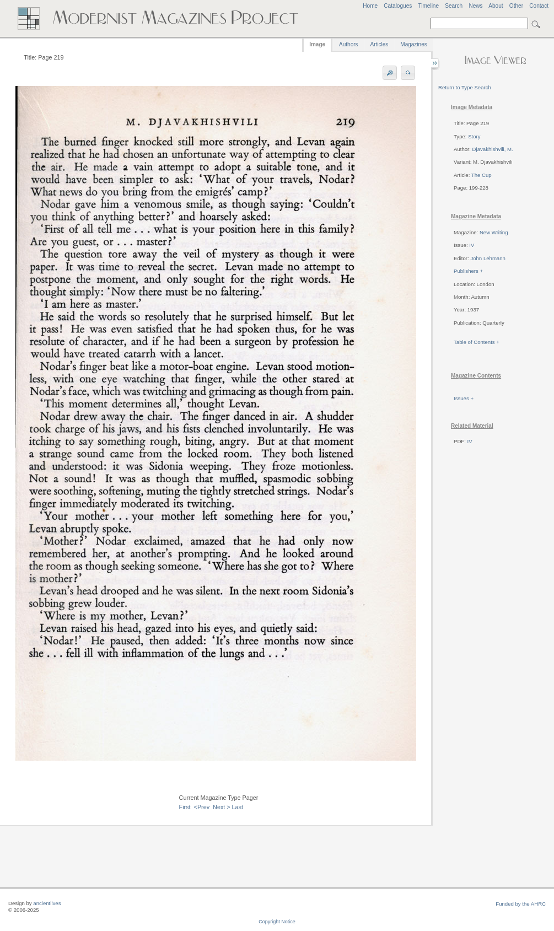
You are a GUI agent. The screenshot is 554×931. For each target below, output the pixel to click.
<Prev (202, 807)
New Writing (494, 232)
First (185, 807)
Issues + (464, 398)
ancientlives (47, 903)
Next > (221, 807)
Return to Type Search (464, 87)
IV (471, 245)
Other (516, 6)
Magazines (413, 44)
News (475, 6)
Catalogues (398, 6)
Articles (379, 44)
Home (370, 6)
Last (237, 807)
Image (317, 44)
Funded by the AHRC (521, 904)
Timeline (428, 6)
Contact (538, 6)
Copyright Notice (277, 921)
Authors (348, 44)
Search (453, 6)
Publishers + (468, 271)
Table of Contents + (476, 342)
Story (474, 136)
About (495, 6)
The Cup (481, 175)
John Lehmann (487, 258)
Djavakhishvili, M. (492, 149)
